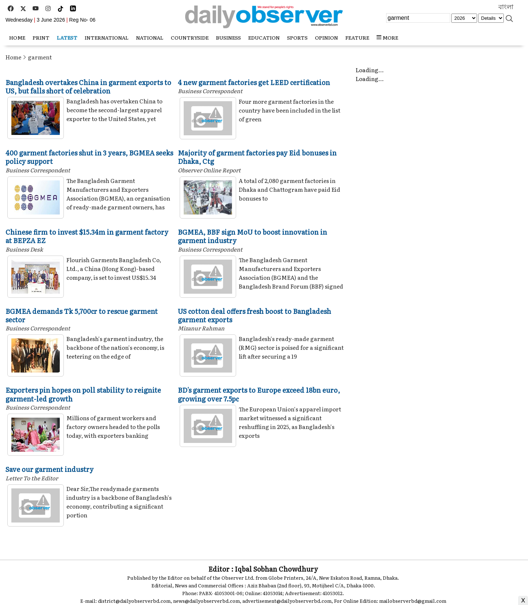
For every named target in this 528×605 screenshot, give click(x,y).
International (107, 37)
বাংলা (505, 7)
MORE (387, 37)
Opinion (326, 37)
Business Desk (24, 249)
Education (264, 37)
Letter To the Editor (32, 478)
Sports (297, 37)
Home (13, 57)
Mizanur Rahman (201, 328)
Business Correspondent (210, 91)
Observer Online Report (209, 170)
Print (41, 37)
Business (228, 37)
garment (40, 57)
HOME (17, 37)
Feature (357, 37)
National (150, 37)
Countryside (190, 37)
